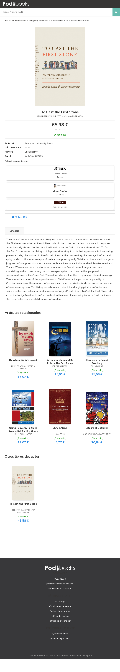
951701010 (60, 578)
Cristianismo (57, 20)
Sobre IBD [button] (19, 217)
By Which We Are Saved (23, 360)
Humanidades (19, 20)
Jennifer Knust (46, 116)
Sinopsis (14, 230)
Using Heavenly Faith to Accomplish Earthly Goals (23, 429)
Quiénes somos (60, 633)
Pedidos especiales (60, 638)
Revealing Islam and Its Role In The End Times (60, 361)
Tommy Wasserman (70, 116)
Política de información (60, 620)
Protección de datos (60, 611)
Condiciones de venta (60, 606)
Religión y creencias (39, 20)
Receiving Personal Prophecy (97, 361)
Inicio (7, 20)
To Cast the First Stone (23, 503)
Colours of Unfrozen (96, 428)
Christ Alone (60, 428)
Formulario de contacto (60, 588)
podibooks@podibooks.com (60, 583)
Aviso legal (60, 601)
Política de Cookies (60, 616)
